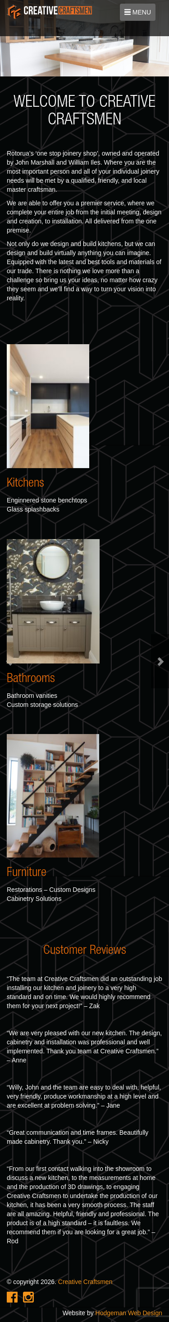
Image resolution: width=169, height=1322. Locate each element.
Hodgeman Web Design (129, 1313)
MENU (138, 14)
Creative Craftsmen (85, 1281)
